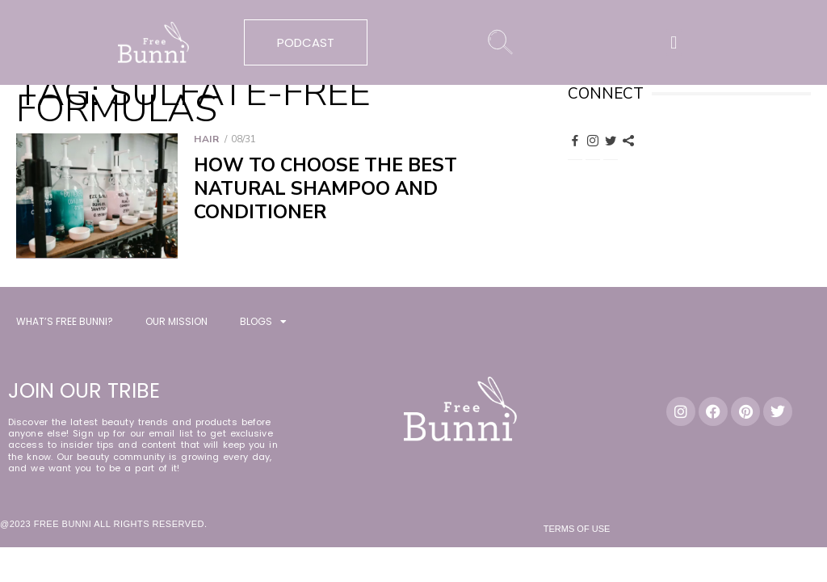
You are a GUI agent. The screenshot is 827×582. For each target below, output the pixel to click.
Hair (206, 139)
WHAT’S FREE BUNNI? (64, 324)
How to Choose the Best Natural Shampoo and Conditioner (325, 189)
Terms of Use (577, 531)
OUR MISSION (176, 324)
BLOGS (263, 324)
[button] (674, 42)
